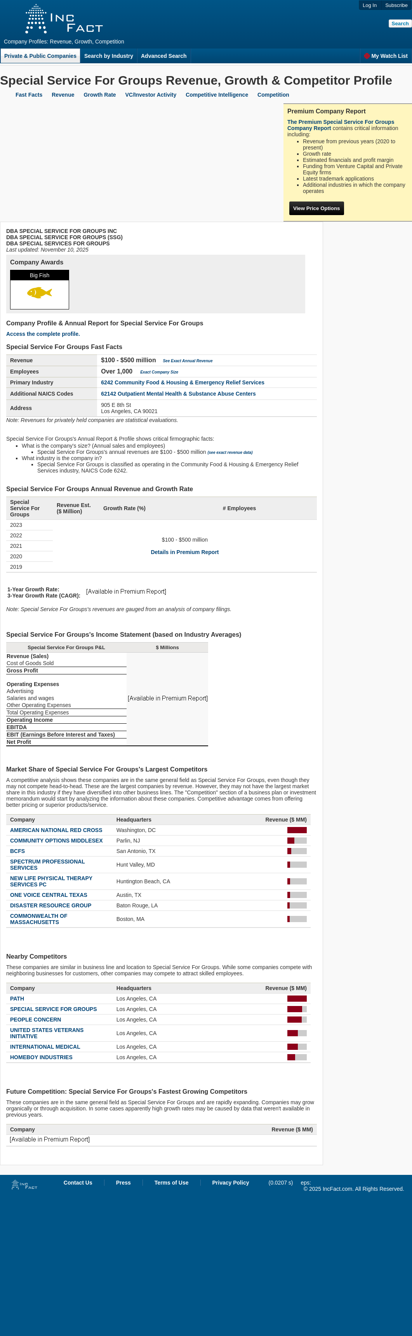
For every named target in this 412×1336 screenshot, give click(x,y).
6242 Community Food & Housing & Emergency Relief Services (182, 382)
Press (123, 1183)
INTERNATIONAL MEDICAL (45, 1047)
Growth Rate (99, 95)
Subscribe (396, 5)
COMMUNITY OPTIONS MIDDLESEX (56, 840)
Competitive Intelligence (217, 95)
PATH (17, 998)
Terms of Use (172, 1183)
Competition (273, 95)
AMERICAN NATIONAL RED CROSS (56, 830)
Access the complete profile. (43, 334)
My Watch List (386, 56)
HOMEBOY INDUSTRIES (41, 1057)
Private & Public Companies (40, 56)
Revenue (63, 95)
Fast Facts (29, 95)
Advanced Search (164, 56)
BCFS (17, 851)
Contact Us (78, 1183)
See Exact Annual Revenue (187, 361)
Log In (370, 5)
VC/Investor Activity (151, 95)
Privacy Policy (230, 1183)
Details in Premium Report (185, 552)
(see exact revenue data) (229, 452)
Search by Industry (108, 56)
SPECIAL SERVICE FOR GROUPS (53, 1009)
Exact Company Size (159, 372)
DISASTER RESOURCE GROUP (50, 905)
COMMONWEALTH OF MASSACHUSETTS (39, 919)
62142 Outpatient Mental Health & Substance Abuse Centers (178, 394)
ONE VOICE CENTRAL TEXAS (48, 895)
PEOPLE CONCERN (35, 1019)
